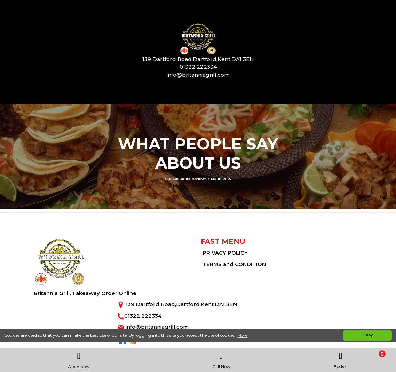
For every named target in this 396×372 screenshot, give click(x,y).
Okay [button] (367, 335)
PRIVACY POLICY (225, 252)
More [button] (242, 335)
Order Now (78, 358)
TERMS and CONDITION (234, 264)
